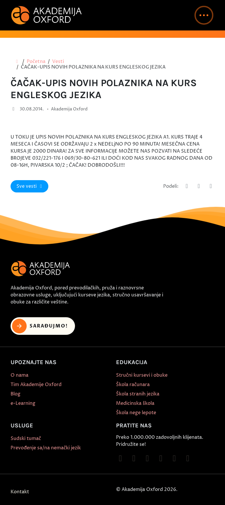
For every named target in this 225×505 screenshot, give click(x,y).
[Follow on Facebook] (120, 458)
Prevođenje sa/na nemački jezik (46, 448)
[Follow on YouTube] (160, 458)
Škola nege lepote (136, 413)
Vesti (58, 61)
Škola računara (133, 384)
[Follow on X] (174, 458)
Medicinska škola (135, 403)
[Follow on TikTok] (147, 458)
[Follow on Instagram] (133, 458)
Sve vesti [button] (30, 186)
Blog (16, 394)
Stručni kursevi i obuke (142, 375)
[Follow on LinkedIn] (187, 458)
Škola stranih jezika (137, 394)
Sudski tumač (26, 438)
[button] (203, 15)
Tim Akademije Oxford (36, 384)
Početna (36, 61)
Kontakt (20, 492)
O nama (19, 375)
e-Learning (23, 403)
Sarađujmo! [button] (40, 326)
